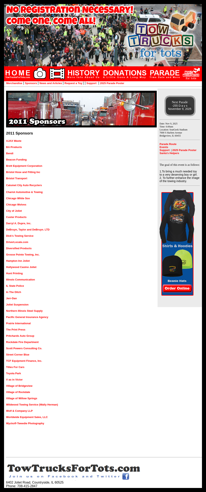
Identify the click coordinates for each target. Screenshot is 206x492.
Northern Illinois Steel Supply (24, 310)
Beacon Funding (16, 159)
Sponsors (31, 83)
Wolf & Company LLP (19, 410)
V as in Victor (14, 379)
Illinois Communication (20, 279)
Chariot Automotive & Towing (24, 192)
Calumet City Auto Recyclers (24, 185)
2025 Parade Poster (112, 83)
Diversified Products (19, 248)
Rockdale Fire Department (22, 342)
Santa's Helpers (169, 153)
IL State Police (15, 285)
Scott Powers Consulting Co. (24, 348)
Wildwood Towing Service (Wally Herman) (32, 404)
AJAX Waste (13, 140)
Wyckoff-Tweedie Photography (25, 423)
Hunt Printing (14, 273)
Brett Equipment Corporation (24, 165)
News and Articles (51, 83)
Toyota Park (13, 373)
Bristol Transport (16, 178)
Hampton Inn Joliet (18, 260)
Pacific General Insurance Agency (27, 317)
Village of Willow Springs (21, 398)
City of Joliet (14, 210)
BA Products (14, 147)
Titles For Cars (15, 367)
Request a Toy (73, 83)
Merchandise (13, 83)
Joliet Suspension (17, 304)
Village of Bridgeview (19, 385)
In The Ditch (13, 292)
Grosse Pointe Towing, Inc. (23, 254)
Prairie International (18, 323)
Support (91, 83)
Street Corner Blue (17, 354)
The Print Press (15, 329)
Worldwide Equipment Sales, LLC (27, 417)
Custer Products (16, 217)
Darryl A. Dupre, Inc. (18, 223)
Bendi (9, 153)
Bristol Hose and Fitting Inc (23, 172)
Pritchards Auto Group (20, 335)
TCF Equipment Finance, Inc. (24, 360)
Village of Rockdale (18, 392)
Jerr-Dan (11, 298)
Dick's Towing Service (20, 235)
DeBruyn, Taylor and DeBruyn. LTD (28, 229)
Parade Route (168, 144)
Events (164, 147)
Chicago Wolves (16, 204)
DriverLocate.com (17, 242)
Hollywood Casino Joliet (21, 267)
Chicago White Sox (18, 198)
